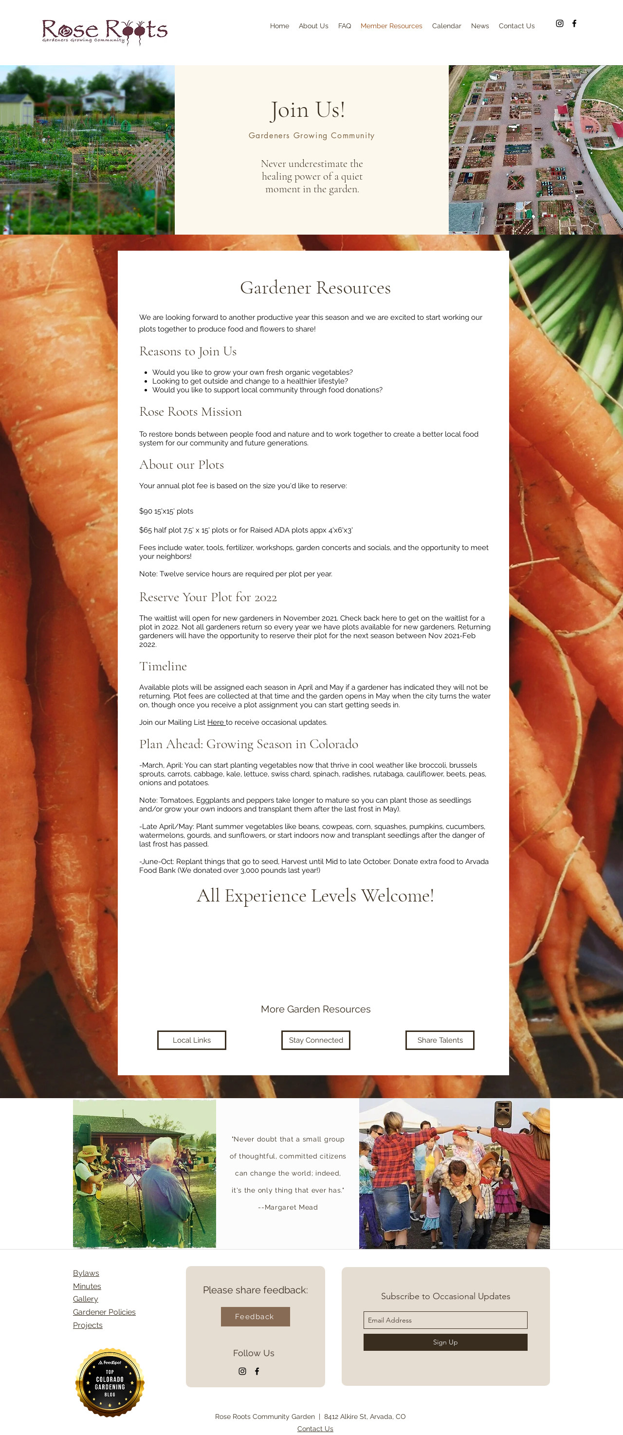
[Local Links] (191, 1040)
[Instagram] (560, 23)
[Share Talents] (440, 1040)
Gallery (85, 1299)
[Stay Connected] (315, 1040)
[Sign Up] (446, 1342)
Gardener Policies (104, 1312)
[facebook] (574, 23)
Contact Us (315, 1429)
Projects (88, 1325)
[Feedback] (255, 1316)
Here (216, 722)
